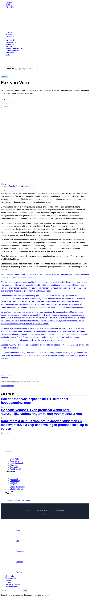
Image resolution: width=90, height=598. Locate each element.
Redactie (7, 100)
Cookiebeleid (15, 469)
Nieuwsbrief (15, 461)
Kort (8, 55)
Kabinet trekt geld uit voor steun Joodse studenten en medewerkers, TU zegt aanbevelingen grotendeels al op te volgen (44, 424)
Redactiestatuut (16, 463)
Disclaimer (14, 465)
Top (45, 514)
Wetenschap (11, 42)
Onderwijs (10, 40)
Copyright (14, 467)
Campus (10, 44)
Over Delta (14, 459)
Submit (24, 590)
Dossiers (10, 53)
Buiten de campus (14, 48)
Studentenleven (13, 50)
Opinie (9, 46)
